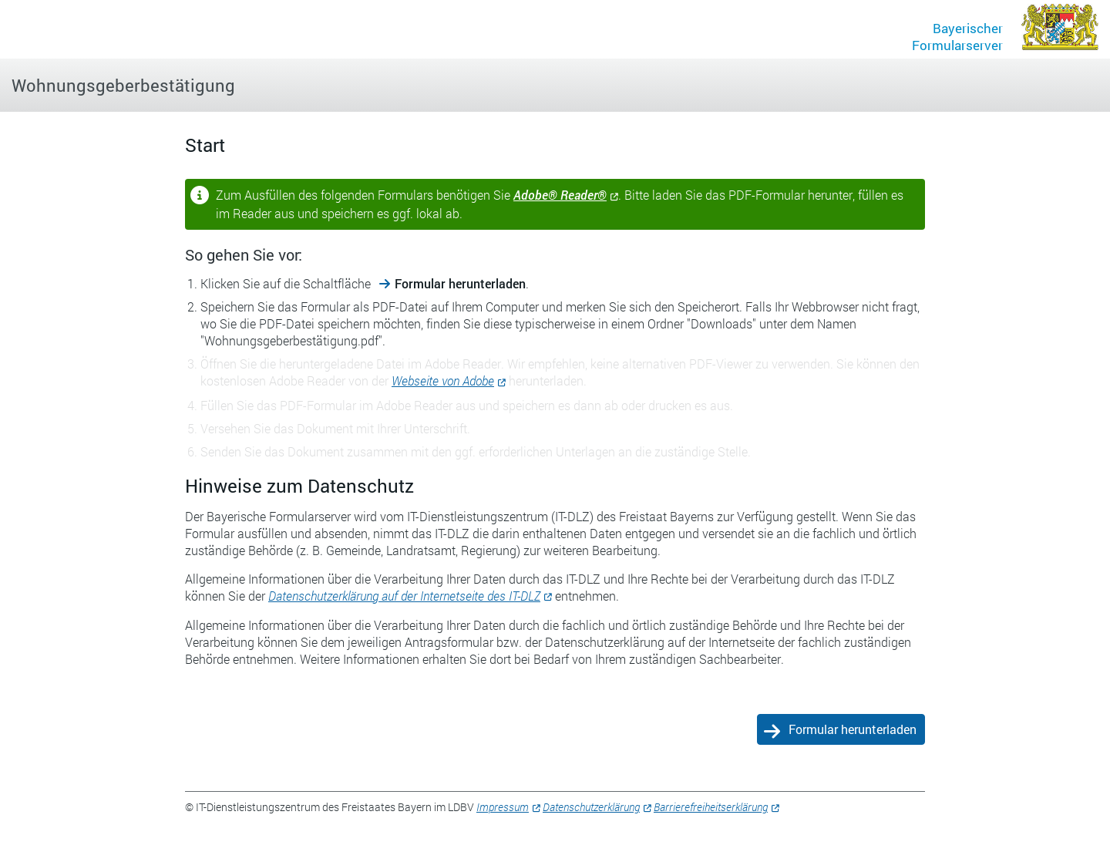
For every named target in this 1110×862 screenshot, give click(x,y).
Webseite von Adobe (443, 380)
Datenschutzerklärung (591, 807)
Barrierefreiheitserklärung (711, 807)
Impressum (502, 807)
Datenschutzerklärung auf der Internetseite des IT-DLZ (404, 596)
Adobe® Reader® (560, 195)
